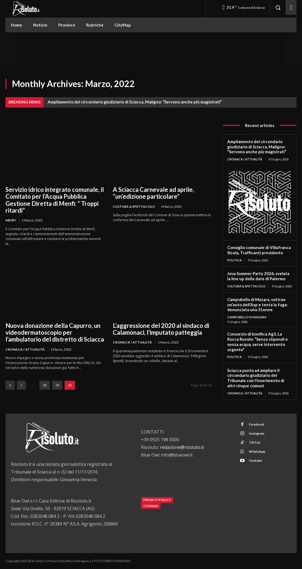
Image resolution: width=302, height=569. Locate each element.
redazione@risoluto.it (182, 447)
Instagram (256, 433)
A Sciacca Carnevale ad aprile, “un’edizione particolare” (153, 193)
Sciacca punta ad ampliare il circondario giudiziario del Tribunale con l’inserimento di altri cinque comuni (255, 378)
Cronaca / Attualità (25, 349)
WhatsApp (257, 451)
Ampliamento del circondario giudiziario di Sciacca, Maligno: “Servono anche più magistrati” (135, 101)
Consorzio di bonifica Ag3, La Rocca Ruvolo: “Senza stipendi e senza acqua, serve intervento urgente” (257, 341)
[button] (278, 7)
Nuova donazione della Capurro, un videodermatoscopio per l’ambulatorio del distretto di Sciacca (54, 332)
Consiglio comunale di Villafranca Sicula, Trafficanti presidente (259, 250)
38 (45, 385)
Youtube (255, 460)
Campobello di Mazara (246, 317)
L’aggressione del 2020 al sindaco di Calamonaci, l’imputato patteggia (161, 329)
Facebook (256, 424)
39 (57, 385)
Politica (234, 260)
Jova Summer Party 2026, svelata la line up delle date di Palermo (258, 276)
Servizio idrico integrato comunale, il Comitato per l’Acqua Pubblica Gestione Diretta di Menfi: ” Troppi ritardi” (54, 200)
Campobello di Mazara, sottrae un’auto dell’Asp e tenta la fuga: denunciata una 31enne (257, 304)
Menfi (10, 220)
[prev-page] (10, 385)
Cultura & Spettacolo (134, 206)
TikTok (254, 442)
